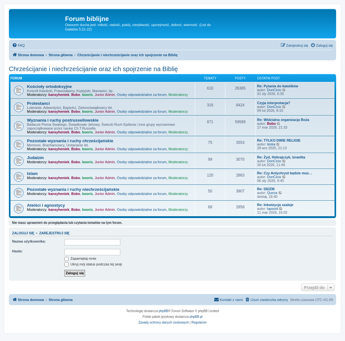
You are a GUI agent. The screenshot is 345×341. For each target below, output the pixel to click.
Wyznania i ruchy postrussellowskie (62, 120)
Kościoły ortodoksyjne (49, 86)
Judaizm (35, 157)
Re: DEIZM (266, 189)
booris (87, 95)
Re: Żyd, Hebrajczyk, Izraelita (281, 157)
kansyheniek (58, 95)
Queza (272, 193)
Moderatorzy (178, 95)
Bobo (75, 95)
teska (271, 144)
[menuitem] (18, 45)
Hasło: (17, 251)
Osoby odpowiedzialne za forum (142, 95)
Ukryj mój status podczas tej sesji (93, 264)
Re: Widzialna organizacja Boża (283, 120)
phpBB (163, 311)
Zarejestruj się (54, 233)
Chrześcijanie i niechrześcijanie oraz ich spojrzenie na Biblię (93, 68)
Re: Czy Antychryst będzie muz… (284, 173)
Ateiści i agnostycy (46, 205)
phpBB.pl (195, 316)
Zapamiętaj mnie (80, 258)
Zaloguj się (23, 233)
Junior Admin (105, 95)
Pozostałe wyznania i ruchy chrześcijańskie (70, 140)
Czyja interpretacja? (273, 103)
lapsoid (272, 209)
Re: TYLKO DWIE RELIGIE (279, 140)
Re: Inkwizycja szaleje (275, 205)
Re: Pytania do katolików (277, 86)
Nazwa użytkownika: (29, 241)
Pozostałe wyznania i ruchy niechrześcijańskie (73, 189)
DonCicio (274, 90)
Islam (32, 173)
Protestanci (38, 103)
